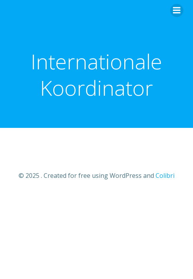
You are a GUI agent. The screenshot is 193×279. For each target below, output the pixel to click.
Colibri (165, 175)
